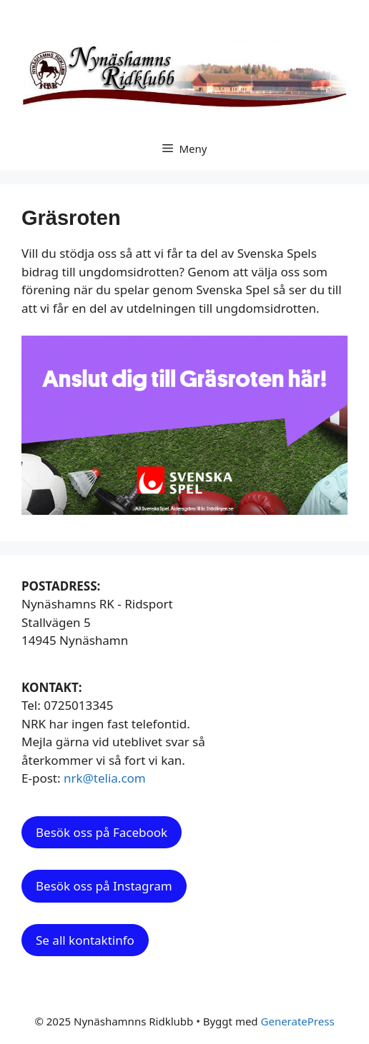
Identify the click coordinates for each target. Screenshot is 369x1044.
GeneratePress (298, 1021)
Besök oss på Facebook (101, 832)
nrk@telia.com (105, 778)
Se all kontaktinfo (85, 940)
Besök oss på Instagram (104, 886)
